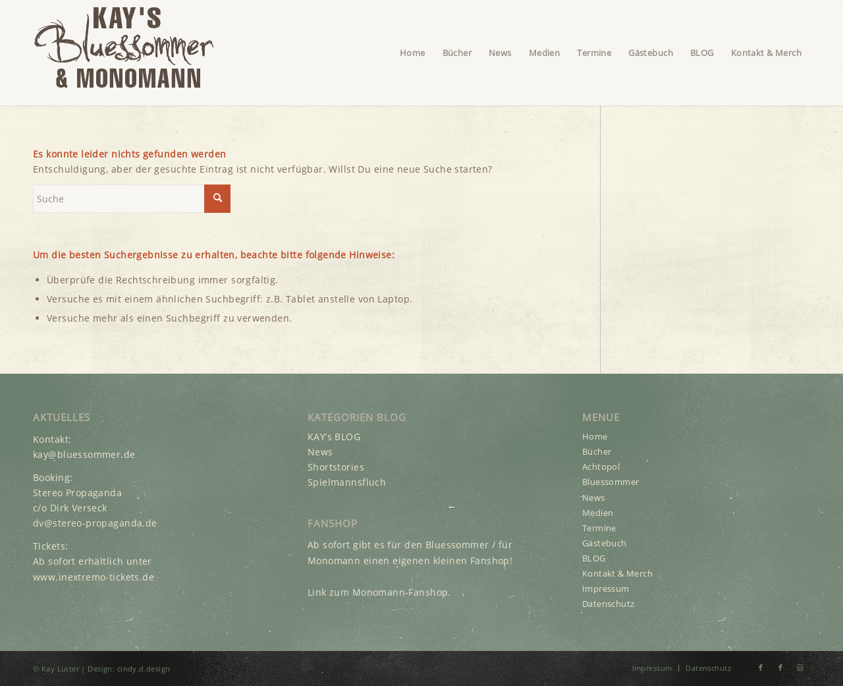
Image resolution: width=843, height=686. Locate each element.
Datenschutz (608, 604)
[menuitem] (412, 52)
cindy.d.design (144, 668)
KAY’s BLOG (334, 436)
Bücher (597, 451)
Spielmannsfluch (347, 482)
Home (595, 436)
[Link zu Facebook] (761, 667)
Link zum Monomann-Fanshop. (379, 592)
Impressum (606, 588)
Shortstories (336, 467)
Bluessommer (610, 482)
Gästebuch (604, 543)
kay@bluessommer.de (84, 454)
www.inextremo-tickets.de (93, 577)
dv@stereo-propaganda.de (95, 523)
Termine (599, 528)
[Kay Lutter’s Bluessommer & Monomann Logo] (123, 52)
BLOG (594, 558)
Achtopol (601, 466)
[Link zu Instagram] (800, 667)
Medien (598, 513)
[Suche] (132, 199)
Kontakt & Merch (617, 573)
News (320, 451)
